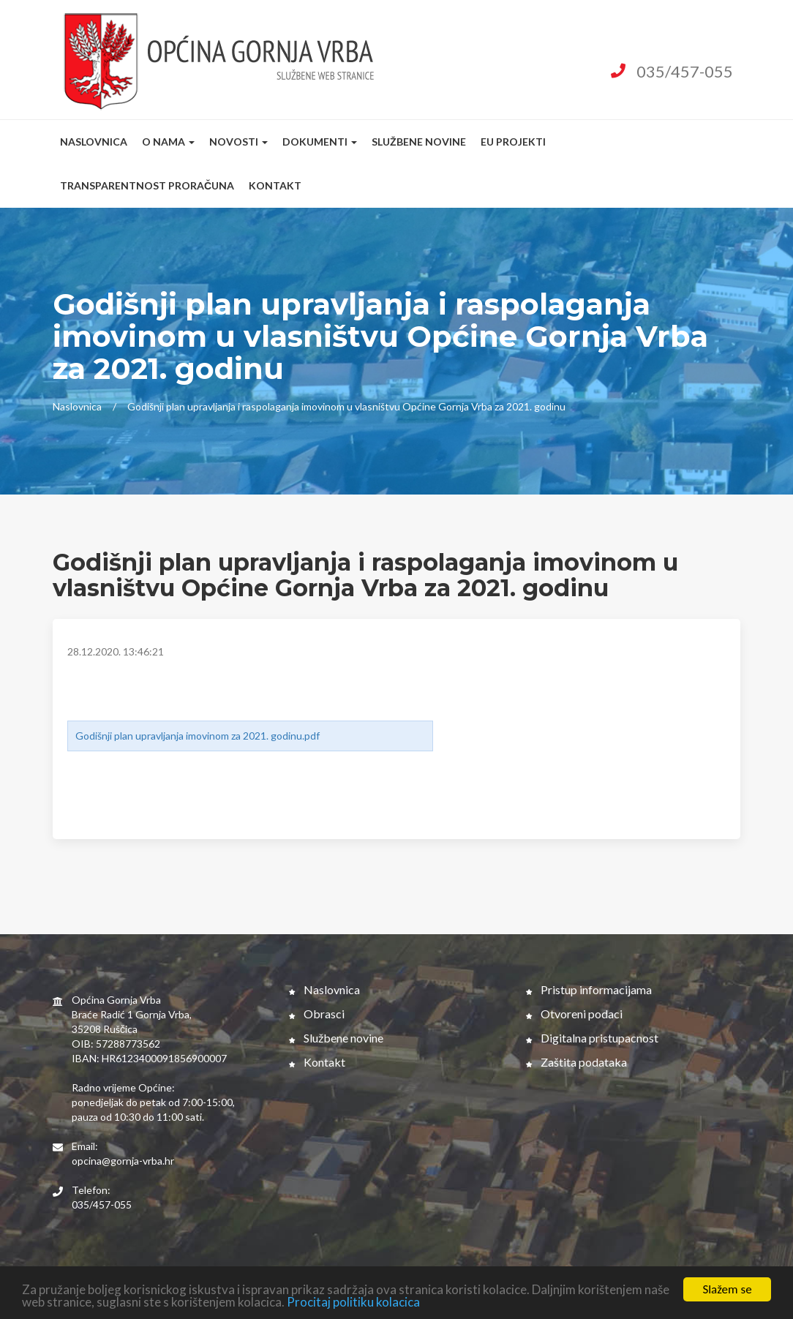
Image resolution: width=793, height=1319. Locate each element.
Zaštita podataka (576, 1062)
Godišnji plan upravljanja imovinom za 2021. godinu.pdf (197, 735)
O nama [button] (168, 141)
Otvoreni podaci (574, 1014)
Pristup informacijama (589, 989)
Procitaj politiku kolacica (353, 1302)
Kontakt (275, 185)
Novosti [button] (238, 141)
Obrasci (317, 1014)
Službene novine (419, 141)
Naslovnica (93, 141)
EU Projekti (513, 141)
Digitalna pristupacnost (592, 1038)
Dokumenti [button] (319, 141)
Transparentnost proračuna (147, 185)
